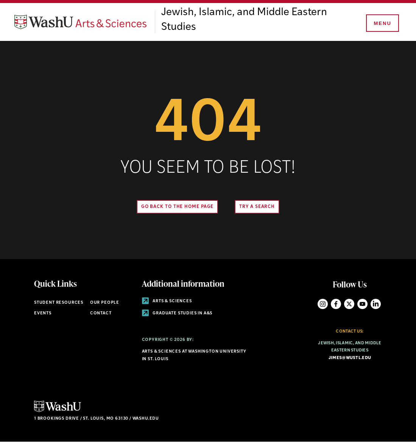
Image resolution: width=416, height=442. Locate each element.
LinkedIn (376, 304)
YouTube (362, 304)
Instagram (323, 304)
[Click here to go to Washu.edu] (57, 411)
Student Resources (58, 303)
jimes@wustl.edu (350, 358)
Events (42, 313)
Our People (104, 303)
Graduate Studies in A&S (177, 313)
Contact (101, 313)
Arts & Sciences (167, 301)
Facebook (336, 304)
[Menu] (382, 23)
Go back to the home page (177, 207)
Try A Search (257, 207)
